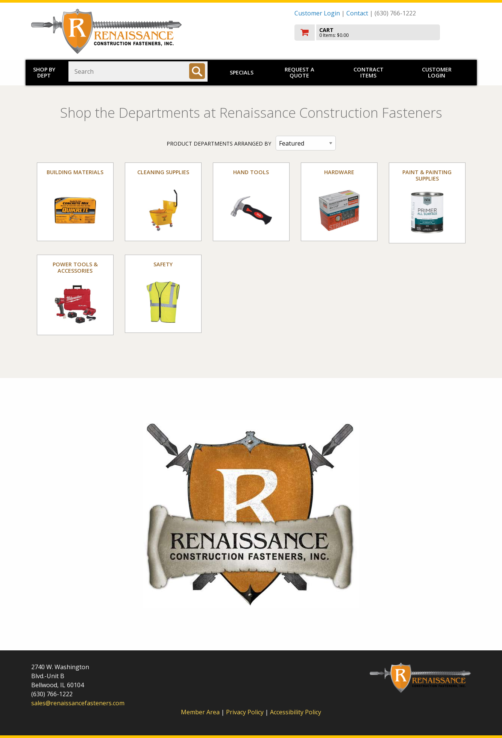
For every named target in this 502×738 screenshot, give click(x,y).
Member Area (200, 712)
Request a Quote (299, 72)
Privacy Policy (245, 712)
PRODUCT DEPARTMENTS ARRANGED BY (219, 143)
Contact (357, 13)
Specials (241, 72)
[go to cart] (382, 32)
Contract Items (368, 72)
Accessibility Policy (295, 712)
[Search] (197, 71)
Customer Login (317, 13)
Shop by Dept (44, 72)
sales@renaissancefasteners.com (77, 703)
